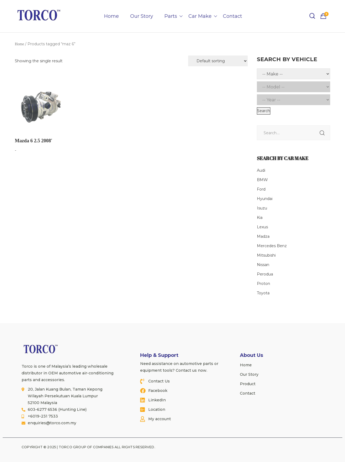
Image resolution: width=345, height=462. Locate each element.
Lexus (262, 227)
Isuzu (262, 208)
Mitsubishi (266, 255)
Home (111, 16)
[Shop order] (218, 61)
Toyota (263, 293)
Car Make (200, 16)
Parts (170, 16)
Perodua (265, 274)
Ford (261, 189)
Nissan (263, 264)
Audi (261, 170)
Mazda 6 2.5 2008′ (33, 140)
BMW (262, 179)
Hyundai (264, 198)
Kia (260, 217)
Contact (232, 16)
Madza (263, 236)
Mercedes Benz (272, 245)
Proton (263, 283)
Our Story (141, 16)
